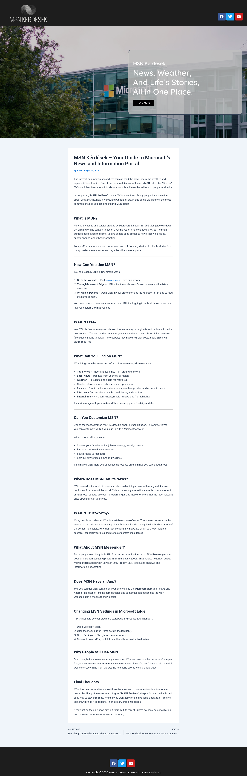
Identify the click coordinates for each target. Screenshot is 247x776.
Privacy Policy (234, 6)
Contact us (212, 6)
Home (179, 6)
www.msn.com (114, 280)
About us (194, 6)
